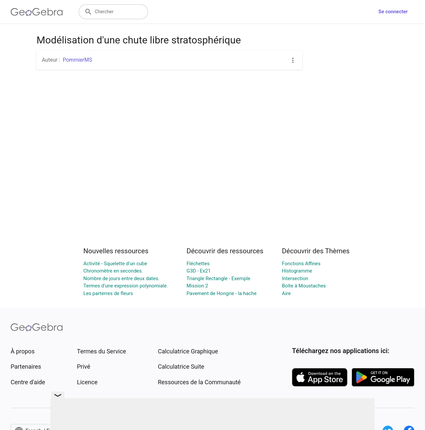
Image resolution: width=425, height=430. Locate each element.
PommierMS (77, 60)
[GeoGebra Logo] (37, 12)
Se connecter (393, 12)
